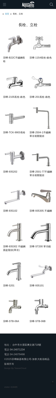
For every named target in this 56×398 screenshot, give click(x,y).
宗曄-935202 (10, 171)
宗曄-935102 (10, 211)
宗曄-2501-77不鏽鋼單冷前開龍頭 (41, 173)
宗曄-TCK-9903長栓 (14, 132)
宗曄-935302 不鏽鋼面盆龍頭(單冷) (14, 248)
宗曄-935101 (37, 285)
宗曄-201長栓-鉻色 (40, 97)
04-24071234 (17, 349)
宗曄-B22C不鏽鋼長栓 (14, 59)
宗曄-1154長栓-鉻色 (41, 57)
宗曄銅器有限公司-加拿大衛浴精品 (30, 359)
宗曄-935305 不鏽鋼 (41, 211)
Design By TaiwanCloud (15, 368)
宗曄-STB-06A (11, 321)
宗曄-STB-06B (38, 321)
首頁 (7, 14)
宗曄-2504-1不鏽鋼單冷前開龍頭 (40, 134)
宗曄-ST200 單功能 (40, 246)
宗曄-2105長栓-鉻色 (14, 97)
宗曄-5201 (8, 285)
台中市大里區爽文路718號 (26, 345)
